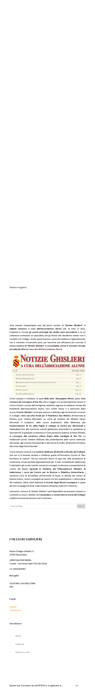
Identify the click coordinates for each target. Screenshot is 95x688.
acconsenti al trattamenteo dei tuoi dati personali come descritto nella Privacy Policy (47, 665)
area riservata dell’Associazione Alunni (43, 349)
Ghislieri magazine (18, 287)
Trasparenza (15, 610)
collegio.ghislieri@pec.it (25, 587)
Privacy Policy (16, 613)
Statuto (13, 606)
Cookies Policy (16, 617)
